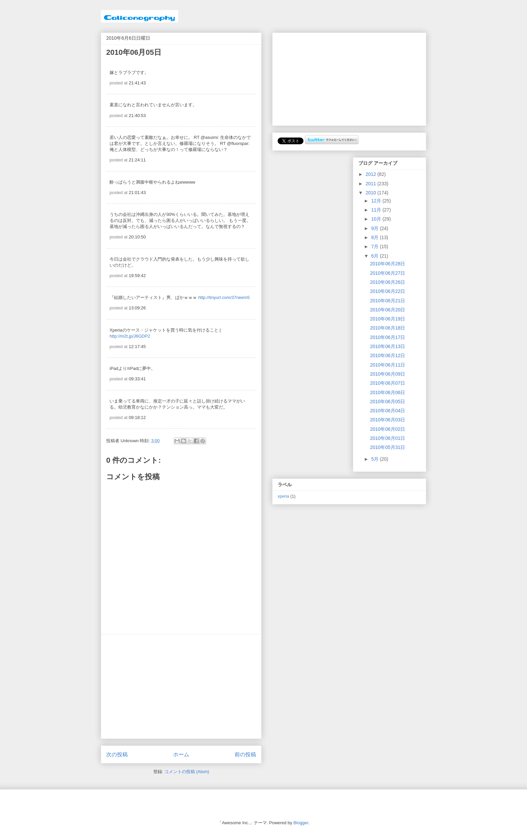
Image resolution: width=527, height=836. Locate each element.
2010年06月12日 (387, 355)
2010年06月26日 (387, 282)
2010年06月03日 (387, 419)
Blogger (300, 822)
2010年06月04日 (387, 410)
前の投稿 (245, 754)
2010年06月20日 (387, 309)
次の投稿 (117, 754)
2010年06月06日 (387, 392)
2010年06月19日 (387, 318)
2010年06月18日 (387, 328)
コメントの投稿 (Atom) (186, 771)
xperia (283, 496)
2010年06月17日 (387, 337)
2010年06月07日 (387, 383)
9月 (375, 228)
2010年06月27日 (387, 273)
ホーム (181, 754)
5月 (375, 459)
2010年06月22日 (387, 291)
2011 (371, 183)
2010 (371, 192)
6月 (375, 256)
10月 (376, 219)
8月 (375, 237)
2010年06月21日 (387, 300)
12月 (376, 200)
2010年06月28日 (387, 263)
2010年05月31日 (387, 447)
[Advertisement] (181, 686)
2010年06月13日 (387, 346)
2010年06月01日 (387, 438)
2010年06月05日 (387, 401)
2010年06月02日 (387, 429)
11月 (376, 210)
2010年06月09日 (387, 374)
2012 (371, 174)
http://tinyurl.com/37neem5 (224, 297)
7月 (375, 246)
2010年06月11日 (387, 365)
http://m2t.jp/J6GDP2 (130, 336)
